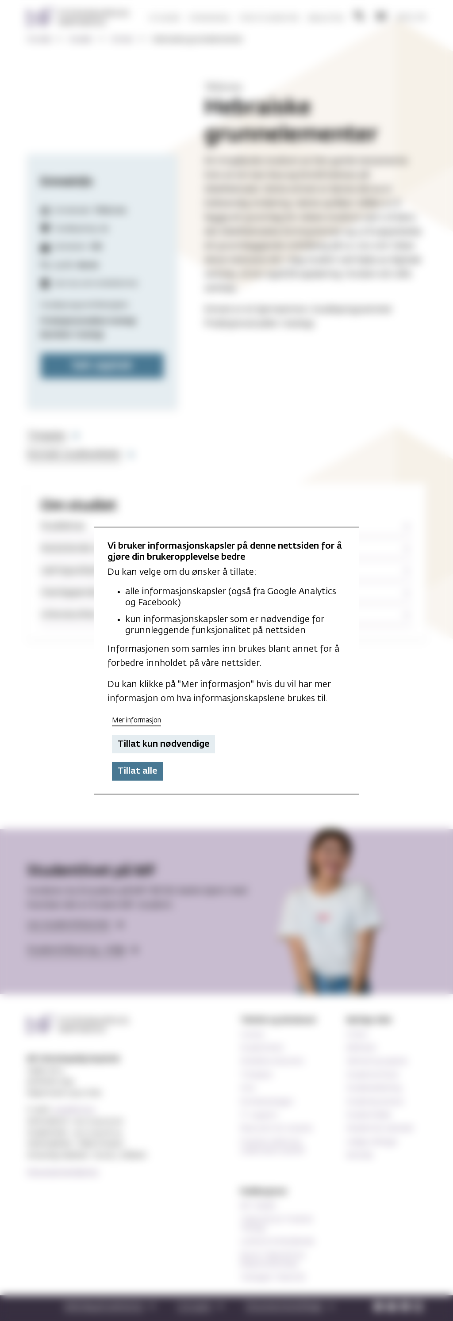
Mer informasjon (136, 720)
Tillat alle (137, 771)
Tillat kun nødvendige (163, 744)
